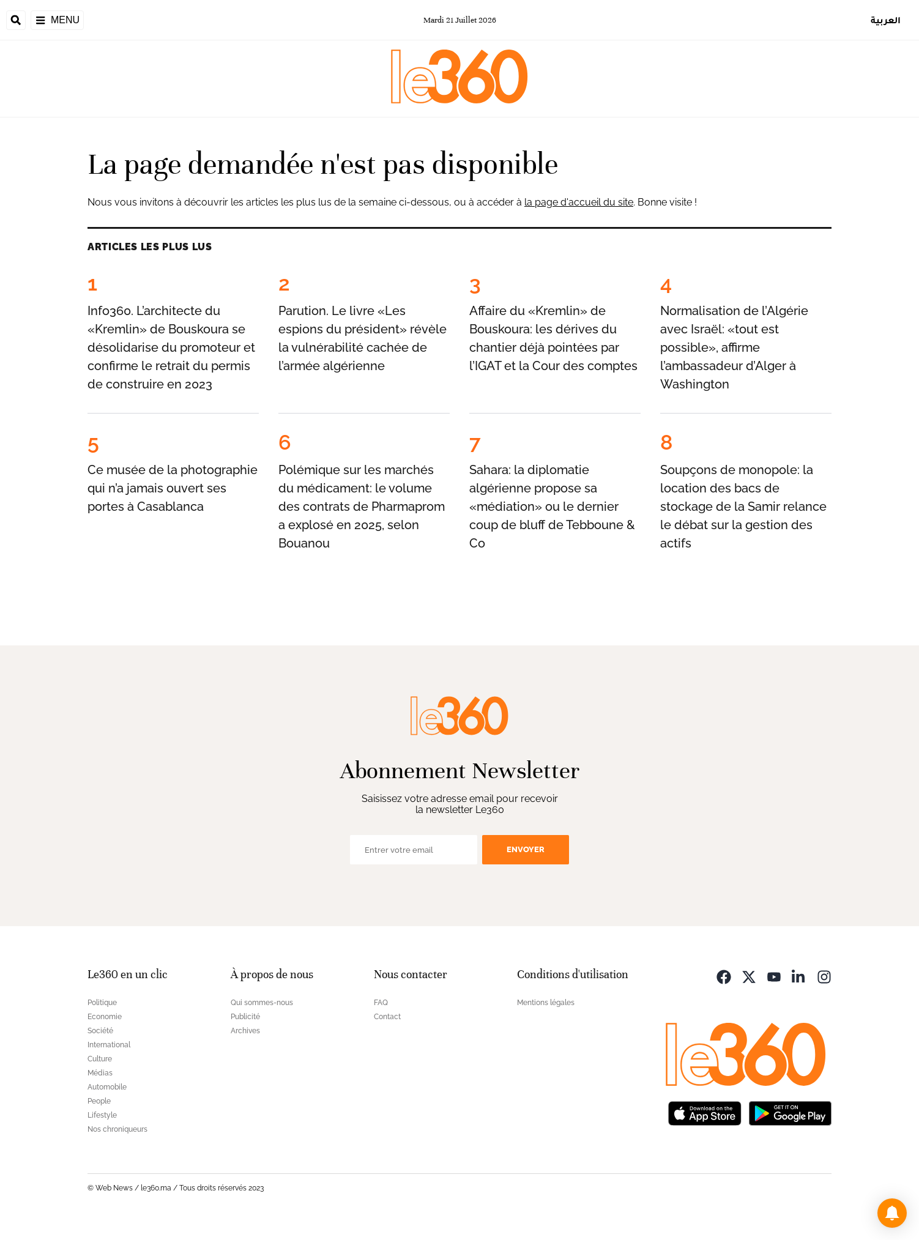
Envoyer (526, 849)
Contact (387, 1016)
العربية (886, 20)
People (99, 1101)
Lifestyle (102, 1115)
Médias (100, 1073)
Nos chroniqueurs (117, 1129)
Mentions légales (546, 1002)
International (108, 1045)
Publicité (245, 1016)
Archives (245, 1031)
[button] (892, 1213)
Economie (104, 1016)
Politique (102, 1002)
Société (100, 1031)
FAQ (381, 1002)
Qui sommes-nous (262, 1002)
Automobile (107, 1087)
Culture (99, 1059)
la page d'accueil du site (578, 202)
